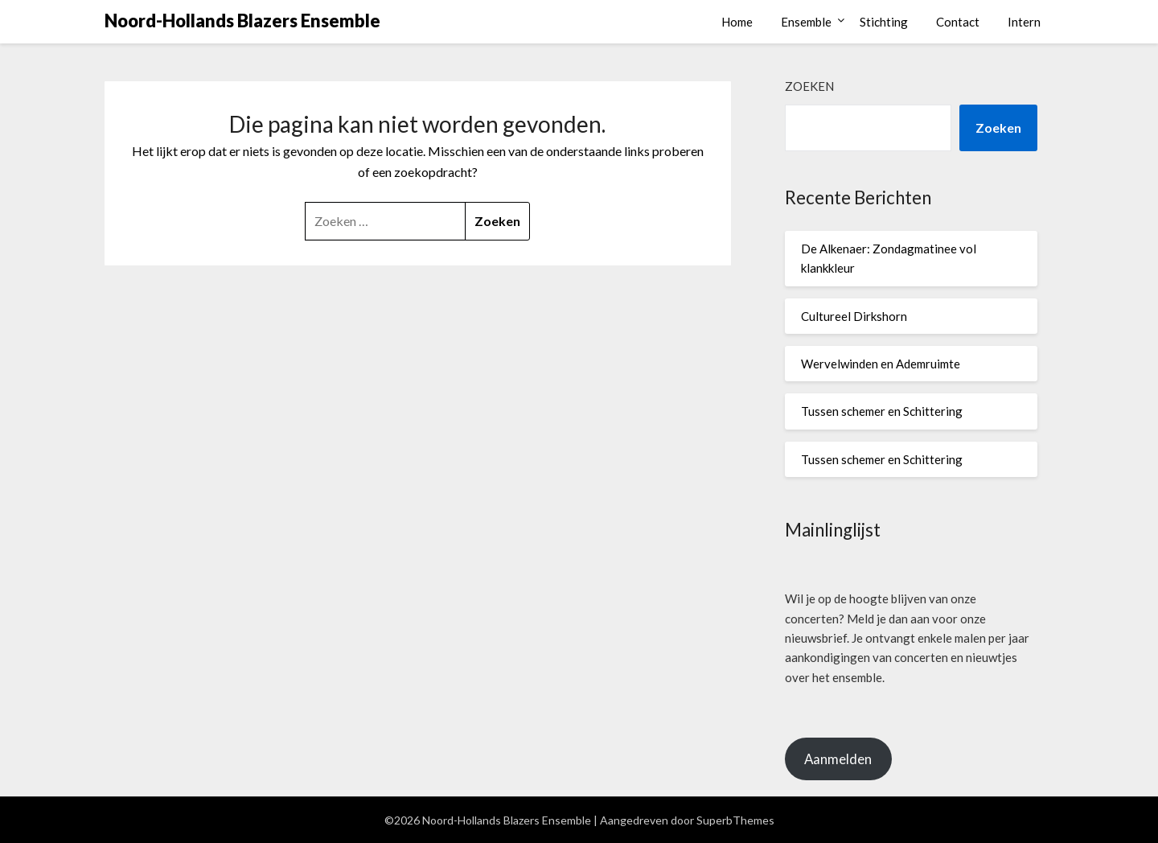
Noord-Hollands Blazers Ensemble (242, 20)
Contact (957, 21)
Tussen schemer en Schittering (882, 411)
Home (737, 21)
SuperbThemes (735, 820)
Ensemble (806, 21)
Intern (1024, 21)
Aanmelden (838, 758)
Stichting (884, 21)
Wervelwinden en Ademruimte (880, 363)
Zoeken (809, 86)
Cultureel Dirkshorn (854, 316)
